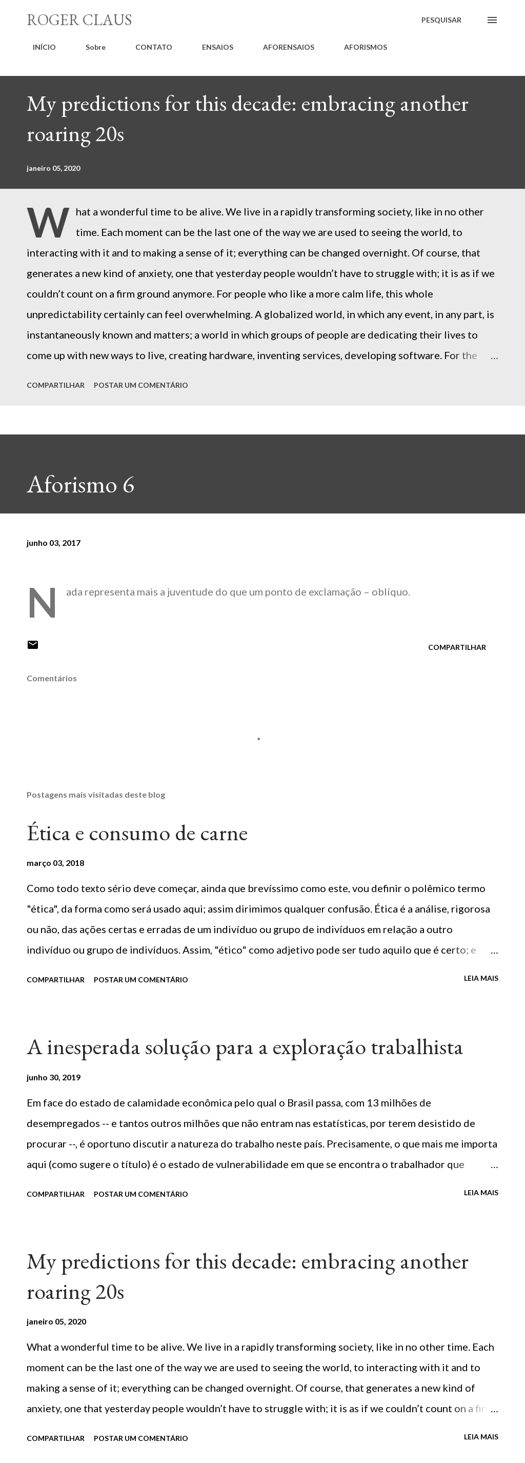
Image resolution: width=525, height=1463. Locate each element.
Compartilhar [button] (56, 385)
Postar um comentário (141, 385)
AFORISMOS (359, 47)
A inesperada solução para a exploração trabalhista (245, 1046)
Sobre (89, 47)
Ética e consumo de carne (137, 832)
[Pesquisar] (441, 20)
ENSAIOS (211, 47)
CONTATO (147, 47)
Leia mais (481, 978)
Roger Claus (79, 20)
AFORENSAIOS (282, 47)
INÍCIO (38, 47)
